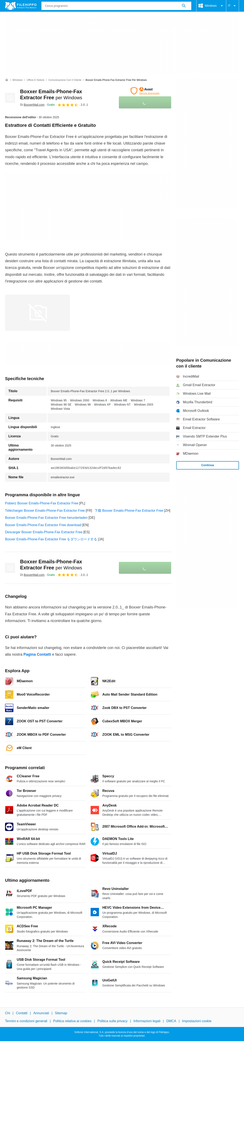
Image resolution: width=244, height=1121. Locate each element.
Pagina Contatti (37, 654)
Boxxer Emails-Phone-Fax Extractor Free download (43, 525)
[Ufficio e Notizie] (35, 80)
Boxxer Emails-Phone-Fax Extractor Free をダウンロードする (51, 539)
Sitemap (61, 1013)
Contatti (21, 1013)
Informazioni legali (147, 1021)
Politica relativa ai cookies (72, 1021)
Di (32, 104)
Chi (7, 1013)
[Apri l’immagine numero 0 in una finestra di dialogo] (37, 313)
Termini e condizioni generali (26, 1021)
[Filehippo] (20, 6)
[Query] (116, 6)
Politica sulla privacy (112, 1021)
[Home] (6, 80)
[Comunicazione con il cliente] (64, 80)
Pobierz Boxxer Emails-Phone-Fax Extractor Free (41, 503)
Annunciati (41, 1013)
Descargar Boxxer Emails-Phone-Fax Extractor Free (43, 532)
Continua (207, 465)
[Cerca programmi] (184, 6)
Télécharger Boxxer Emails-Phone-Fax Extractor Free (45, 510)
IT (232, 5)
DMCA (171, 1021)
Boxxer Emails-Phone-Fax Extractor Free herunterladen (46, 517)
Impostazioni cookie (197, 1021)
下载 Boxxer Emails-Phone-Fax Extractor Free (129, 510)
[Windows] (17, 80)
